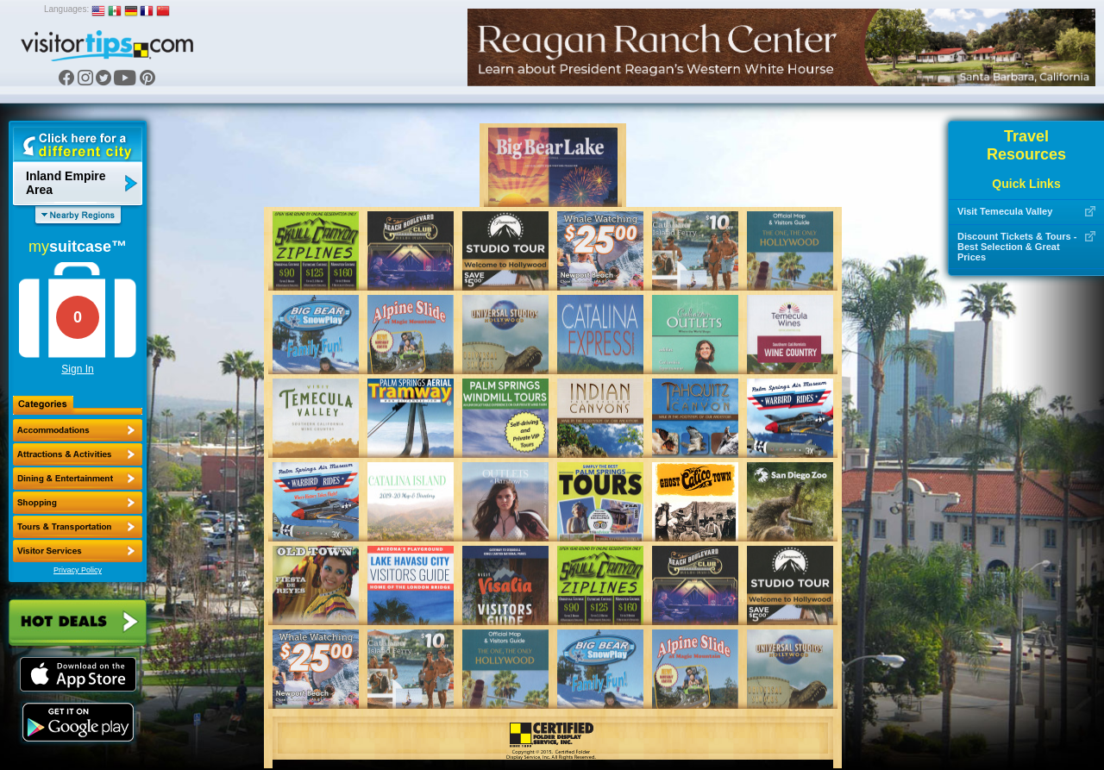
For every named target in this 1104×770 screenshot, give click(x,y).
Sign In (77, 369)
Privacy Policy (77, 570)
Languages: (66, 9)
